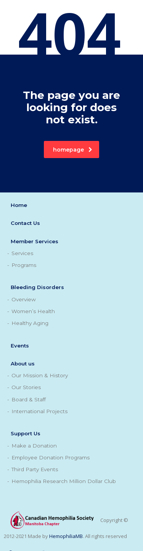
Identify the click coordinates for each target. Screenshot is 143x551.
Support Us (25, 433)
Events (20, 346)
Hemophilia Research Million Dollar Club (63, 481)
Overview (23, 299)
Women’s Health (33, 311)
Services (22, 253)
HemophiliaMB (66, 536)
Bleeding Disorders (37, 287)
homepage (72, 149)
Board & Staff (28, 399)
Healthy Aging (29, 323)
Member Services (34, 241)
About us (23, 363)
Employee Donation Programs (50, 457)
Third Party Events (34, 469)
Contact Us (25, 223)
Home (19, 205)
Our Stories (26, 387)
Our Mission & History (39, 375)
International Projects (39, 411)
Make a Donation (34, 446)
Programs (23, 265)
